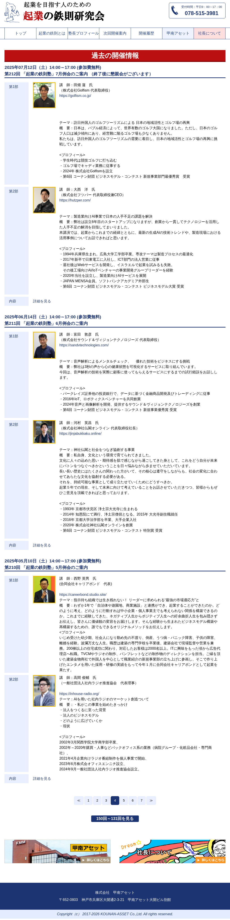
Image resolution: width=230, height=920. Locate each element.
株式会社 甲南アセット (115, 894)
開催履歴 (146, 33)
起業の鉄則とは (52, 33)
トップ (20, 33)
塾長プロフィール (83, 33)
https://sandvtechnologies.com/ (84, 345)
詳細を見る (42, 301)
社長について (209, 33)
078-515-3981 (201, 13)
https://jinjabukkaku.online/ (80, 433)
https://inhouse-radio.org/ (79, 694)
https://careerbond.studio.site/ (82, 595)
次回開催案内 (115, 33)
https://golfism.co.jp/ (75, 96)
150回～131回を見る (115, 819)
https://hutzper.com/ (75, 200)
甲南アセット (178, 33)
